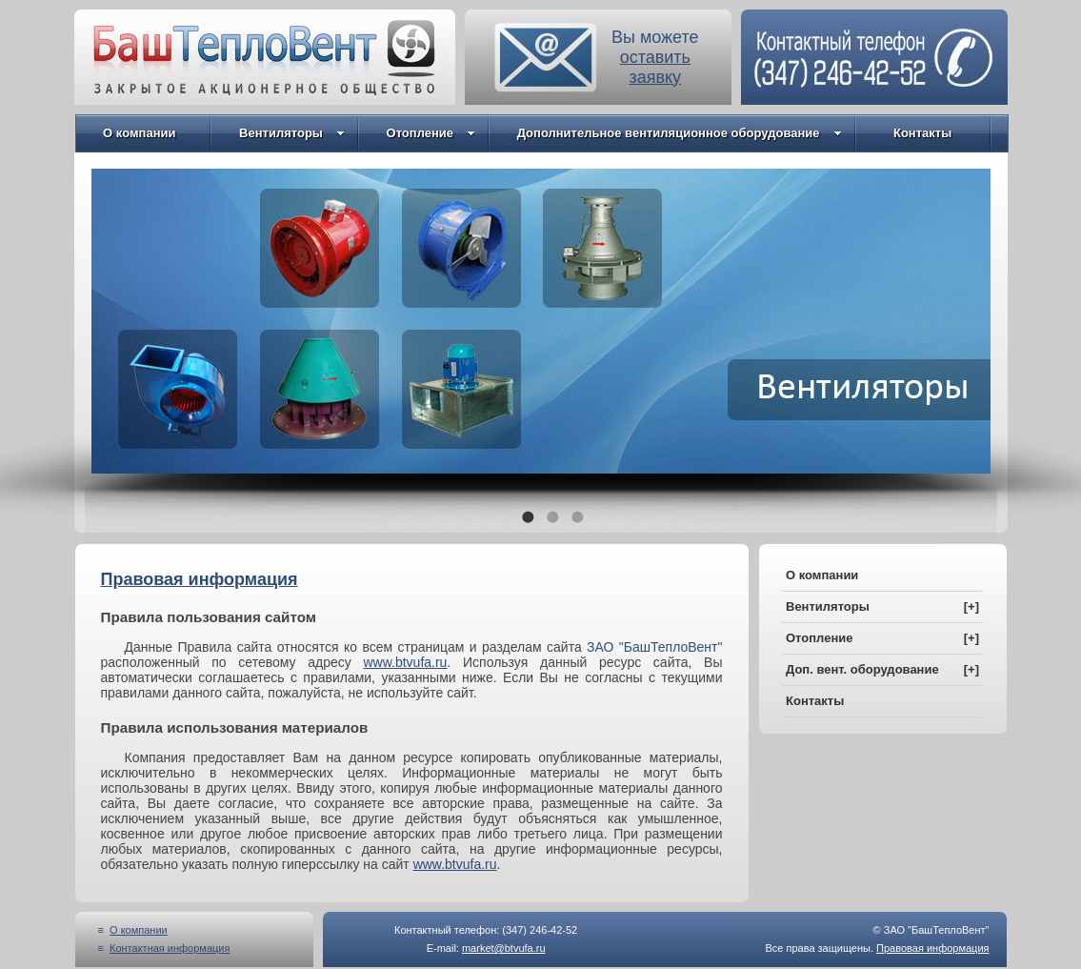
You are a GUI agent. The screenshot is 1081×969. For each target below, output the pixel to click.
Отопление (429, 133)
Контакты (917, 133)
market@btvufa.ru (504, 948)
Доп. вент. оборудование (882, 669)
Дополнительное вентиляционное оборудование (677, 133)
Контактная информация (170, 948)
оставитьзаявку (655, 67)
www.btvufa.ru (405, 662)
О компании (138, 133)
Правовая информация (932, 948)
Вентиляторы (289, 133)
